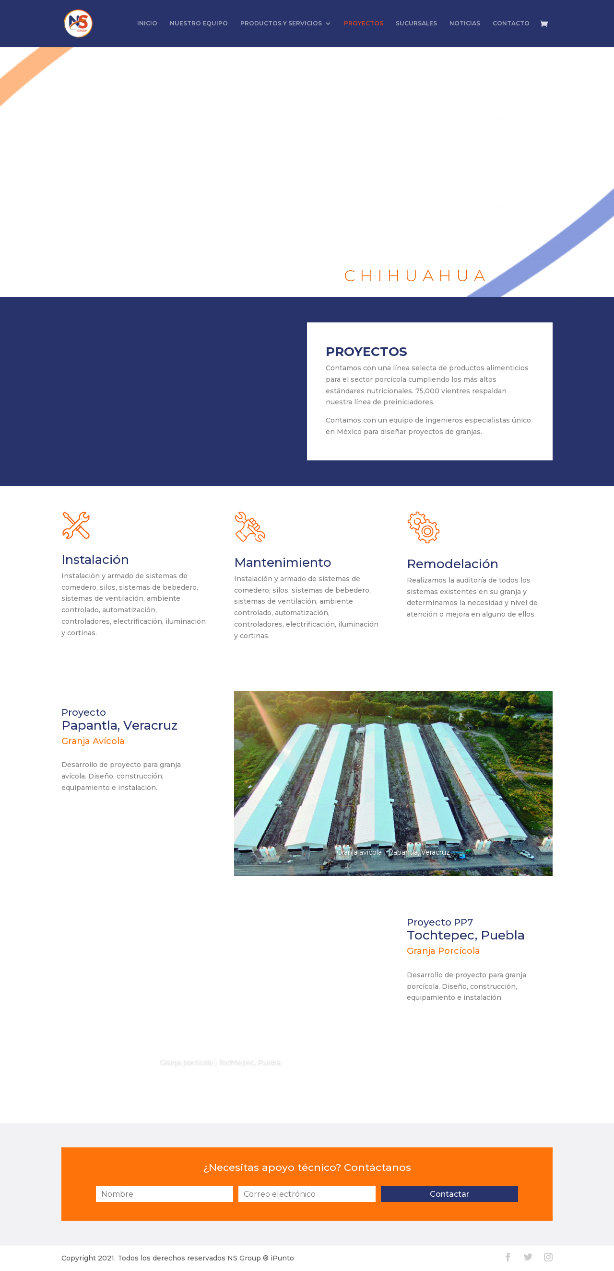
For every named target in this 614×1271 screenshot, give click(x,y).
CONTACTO (511, 23)
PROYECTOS (363, 23)
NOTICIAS (464, 23)
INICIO (147, 23)
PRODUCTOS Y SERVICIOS (281, 23)
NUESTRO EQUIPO (199, 23)
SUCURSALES (416, 23)
